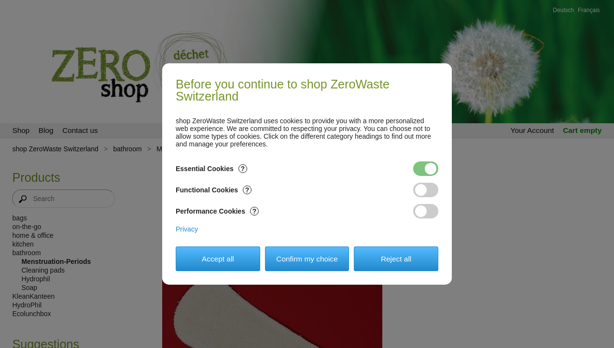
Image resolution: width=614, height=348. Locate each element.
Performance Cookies (217, 211)
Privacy (187, 229)
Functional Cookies (213, 190)
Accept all (218, 259)
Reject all (396, 259)
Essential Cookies (211, 169)
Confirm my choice (306, 259)
